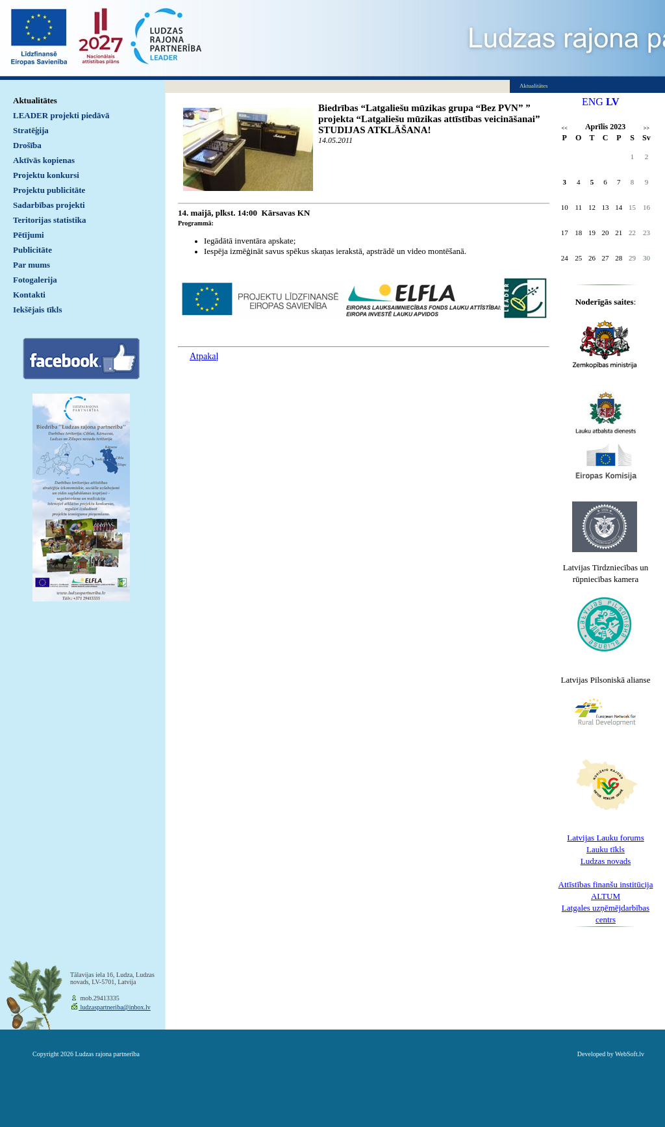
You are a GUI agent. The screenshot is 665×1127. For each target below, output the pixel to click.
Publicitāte (32, 250)
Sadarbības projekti (49, 205)
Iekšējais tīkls (37, 309)
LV (613, 101)
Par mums (31, 265)
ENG (592, 101)
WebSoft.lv (629, 1053)
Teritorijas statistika (49, 220)
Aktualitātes (35, 100)
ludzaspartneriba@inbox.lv (115, 1007)
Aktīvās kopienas (44, 160)
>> (646, 128)
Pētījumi (28, 235)
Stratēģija (31, 130)
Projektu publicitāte (49, 190)
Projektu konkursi (46, 175)
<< (565, 128)
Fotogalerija (35, 280)
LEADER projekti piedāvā (61, 115)
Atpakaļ (204, 356)
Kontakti (29, 294)
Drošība (27, 145)
